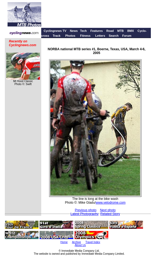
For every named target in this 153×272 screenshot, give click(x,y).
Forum (126, 35)
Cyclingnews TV (55, 30)
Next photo (108, 210)
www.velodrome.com (111, 202)
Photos (70, 35)
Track (57, 35)
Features (96, 30)
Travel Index (92, 242)
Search (114, 35)
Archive (76, 242)
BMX (130, 30)
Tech (83, 30)
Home (64, 242)
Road (110, 30)
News (74, 30)
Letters (100, 35)
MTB (120, 30)
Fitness (85, 35)
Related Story (110, 214)
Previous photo (85, 210)
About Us (80, 245)
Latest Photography (85, 214)
